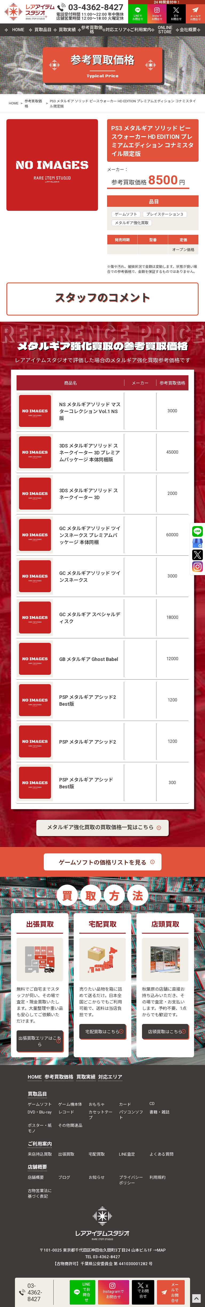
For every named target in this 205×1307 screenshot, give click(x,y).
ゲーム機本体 (70, 1104)
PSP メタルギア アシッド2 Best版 (87, 700)
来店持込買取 (40, 1154)
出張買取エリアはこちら (39, 1041)
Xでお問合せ (143, 1291)
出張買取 (66, 1154)
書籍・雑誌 (159, 1112)
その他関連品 (70, 1125)
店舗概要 (37, 1167)
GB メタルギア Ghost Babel (88, 659)
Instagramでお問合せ (113, 1291)
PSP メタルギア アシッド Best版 (86, 783)
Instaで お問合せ (157, 14)
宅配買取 (97, 1154)
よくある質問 (161, 1154)
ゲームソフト (126, 214)
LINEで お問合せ (137, 14)
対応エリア (116, 29)
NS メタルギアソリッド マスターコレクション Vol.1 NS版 (90, 411)
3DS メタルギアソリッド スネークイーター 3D (88, 494)
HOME (18, 29)
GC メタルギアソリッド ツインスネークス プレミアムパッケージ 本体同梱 (90, 535)
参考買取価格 (91, 29)
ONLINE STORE (165, 29)
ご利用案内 (140, 29)
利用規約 (157, 1177)
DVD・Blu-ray (40, 1112)
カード (125, 1104)
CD (152, 1103)
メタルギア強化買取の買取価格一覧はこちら (100, 827)
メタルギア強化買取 (131, 223)
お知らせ (97, 1177)
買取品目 (43, 29)
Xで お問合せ (176, 14)
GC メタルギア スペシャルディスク (89, 618)
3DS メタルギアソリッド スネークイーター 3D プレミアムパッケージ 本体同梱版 (89, 452)
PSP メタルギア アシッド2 (87, 742)
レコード (66, 1112)
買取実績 (67, 29)
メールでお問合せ (170, 1292)
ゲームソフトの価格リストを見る (103, 862)
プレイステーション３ (165, 214)
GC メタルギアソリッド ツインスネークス (90, 576)
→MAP (159, 1250)
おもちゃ (97, 1104)
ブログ (64, 1177)
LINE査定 (127, 1154)
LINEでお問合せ (82, 1292)
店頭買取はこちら (165, 1031)
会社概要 (188, 29)
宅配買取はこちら (102, 1031)
